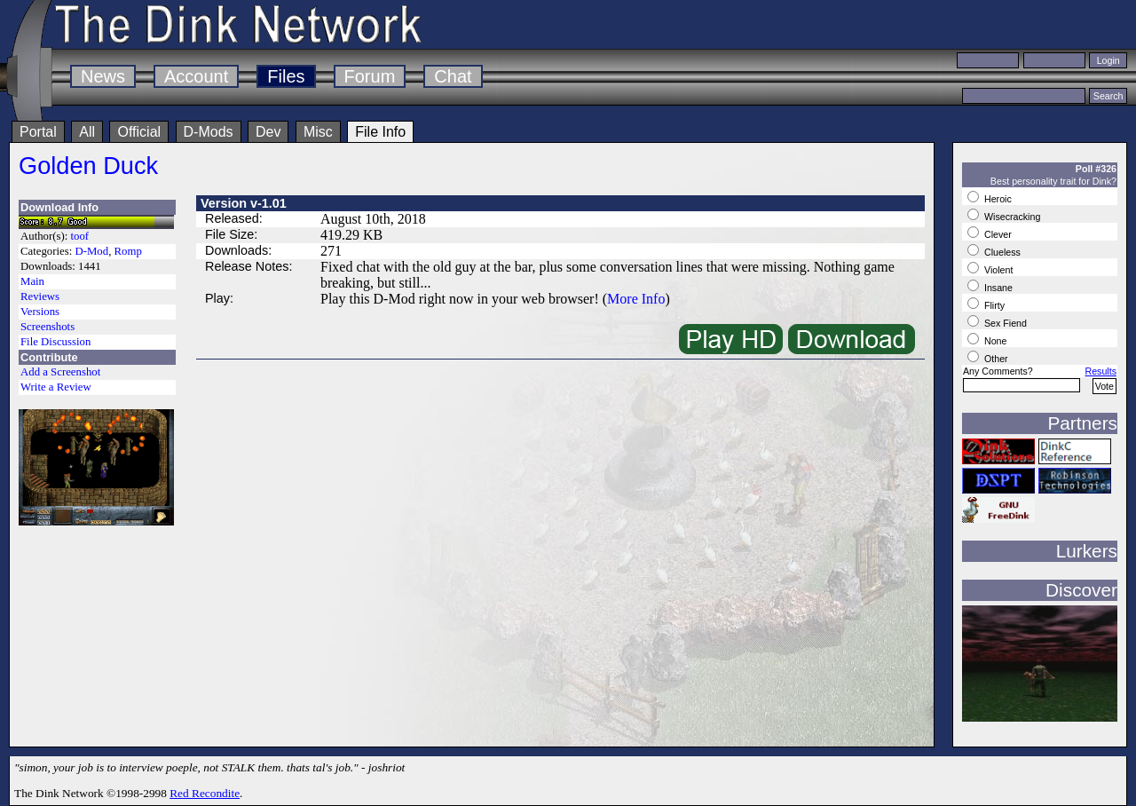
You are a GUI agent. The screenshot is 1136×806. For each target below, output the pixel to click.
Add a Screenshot (60, 372)
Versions (39, 311)
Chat (452, 76)
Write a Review (55, 387)
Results (1100, 371)
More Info (636, 298)
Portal (38, 131)
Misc (318, 131)
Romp (128, 251)
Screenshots (47, 326)
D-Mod (91, 251)
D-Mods (208, 131)
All (87, 131)
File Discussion (55, 342)
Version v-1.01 (244, 203)
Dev (268, 131)
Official (139, 131)
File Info (380, 131)
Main (32, 281)
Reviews (39, 296)
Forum (370, 76)
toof (80, 236)
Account (196, 76)
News (103, 76)
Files (285, 76)
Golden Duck (88, 165)
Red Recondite (205, 793)
